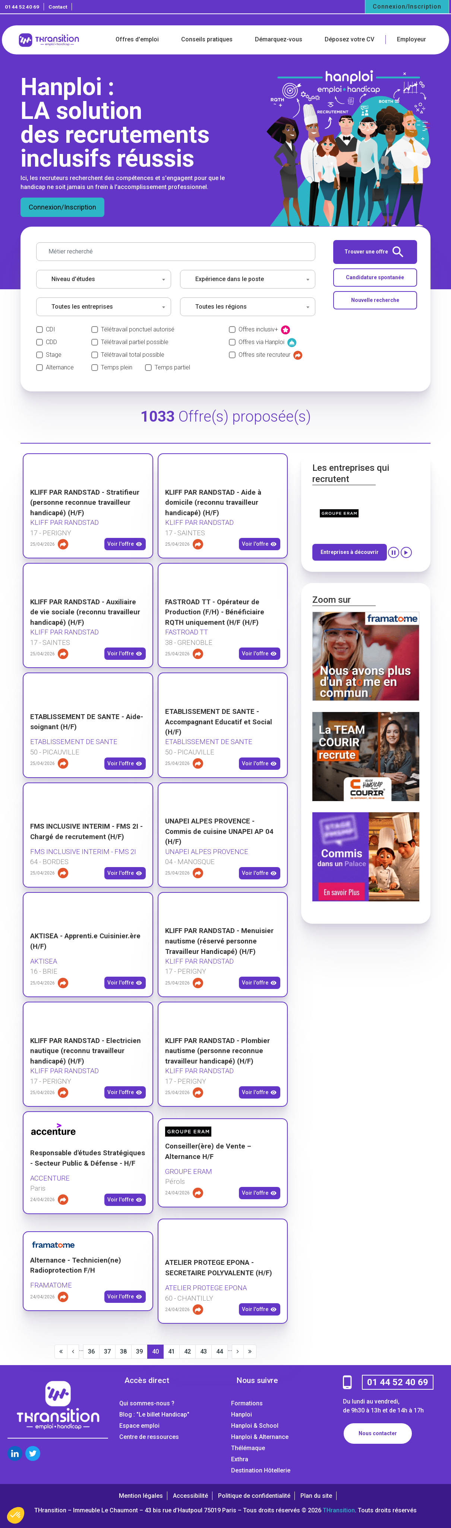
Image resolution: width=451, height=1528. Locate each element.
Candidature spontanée (375, 277)
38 (123, 1351)
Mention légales (141, 1495)
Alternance (60, 367)
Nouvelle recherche (375, 300)
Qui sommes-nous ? (146, 1403)
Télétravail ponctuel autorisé (137, 329)
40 (155, 1351)
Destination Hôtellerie (260, 1470)
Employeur (411, 39)
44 (219, 1351)
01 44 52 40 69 (22, 7)
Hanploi (241, 1414)
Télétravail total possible (132, 354)
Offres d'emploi (137, 39)
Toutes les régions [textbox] (221, 306)
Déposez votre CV (349, 39)
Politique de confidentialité (254, 1495)
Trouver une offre (373, 252)
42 (187, 1351)
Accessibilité (190, 1495)
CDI (50, 329)
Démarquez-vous (278, 39)
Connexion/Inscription (407, 6)
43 (203, 1351)
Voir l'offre (124, 544)
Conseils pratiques (207, 39)
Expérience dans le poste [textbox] (229, 279)
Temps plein (116, 367)
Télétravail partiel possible (134, 342)
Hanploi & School (254, 1425)
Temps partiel (172, 367)
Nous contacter (378, 1433)
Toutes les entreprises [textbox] (82, 306)
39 (139, 1351)
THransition (339, 1510)
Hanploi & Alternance (259, 1436)
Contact (57, 7)
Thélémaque (248, 1448)
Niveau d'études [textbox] (73, 279)
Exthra (239, 1459)
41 (171, 1351)
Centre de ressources (149, 1436)
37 (107, 1351)
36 (91, 1351)
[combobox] (103, 279)
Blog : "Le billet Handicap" (154, 1414)
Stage (54, 354)
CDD (51, 342)
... (81, 1348)
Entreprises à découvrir (350, 552)
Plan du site (316, 1495)
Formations (247, 1403)
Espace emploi (139, 1425)
